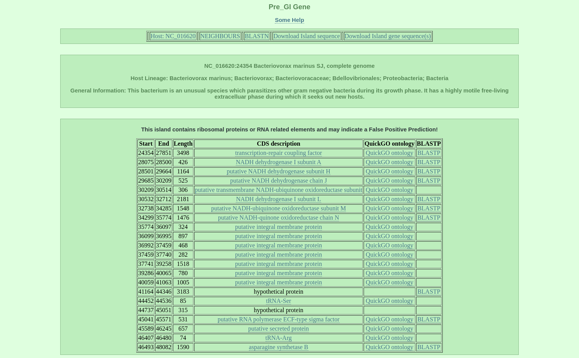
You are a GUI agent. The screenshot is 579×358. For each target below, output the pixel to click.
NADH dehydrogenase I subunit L (278, 199)
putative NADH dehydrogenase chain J (278, 180)
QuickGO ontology (389, 153)
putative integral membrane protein (278, 227)
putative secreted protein (278, 328)
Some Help (289, 20)
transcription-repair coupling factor (278, 153)
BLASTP (428, 153)
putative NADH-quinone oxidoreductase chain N (278, 217)
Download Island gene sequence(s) (388, 36)
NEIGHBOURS (220, 36)
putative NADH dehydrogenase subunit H (278, 171)
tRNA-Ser (278, 300)
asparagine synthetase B (278, 347)
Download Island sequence (306, 36)
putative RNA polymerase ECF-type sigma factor (279, 319)
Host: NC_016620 (173, 36)
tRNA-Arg (279, 337)
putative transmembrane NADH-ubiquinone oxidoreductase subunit (278, 190)
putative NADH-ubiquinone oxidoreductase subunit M (278, 208)
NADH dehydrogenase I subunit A (278, 162)
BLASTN (257, 36)
